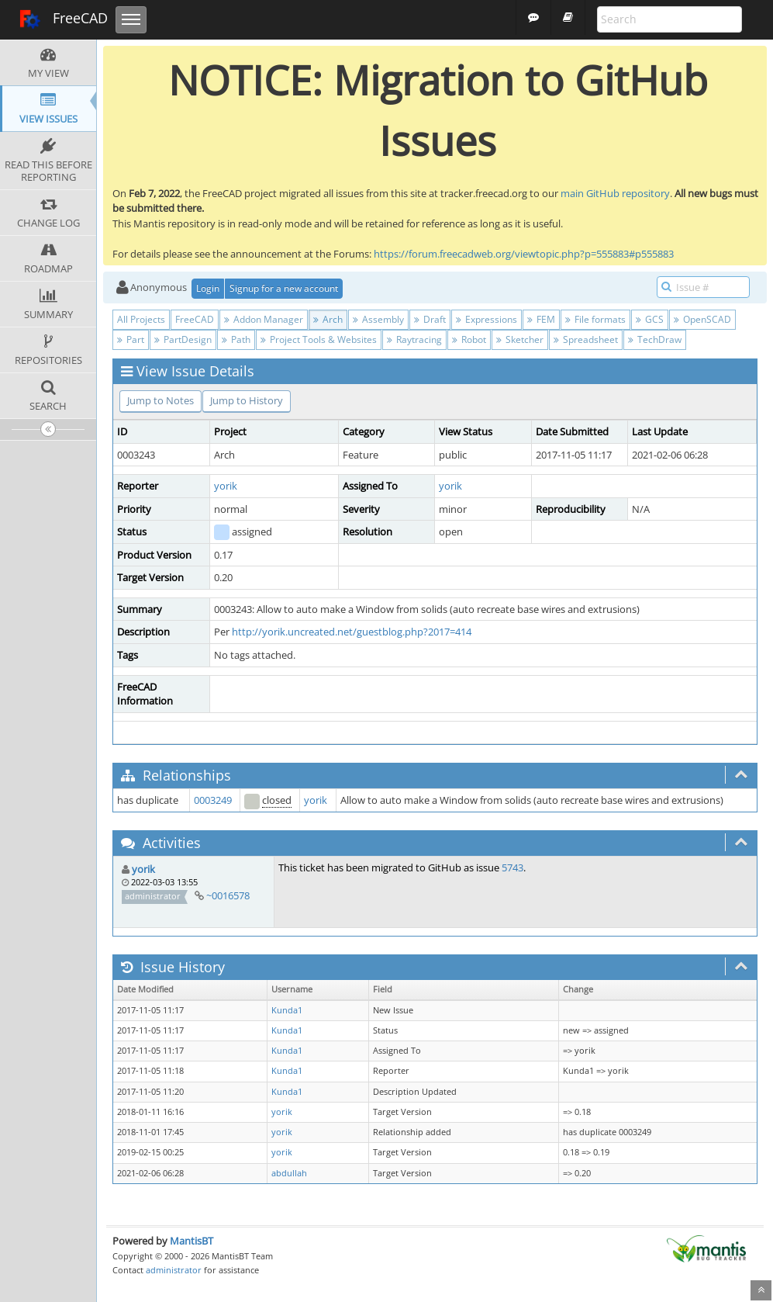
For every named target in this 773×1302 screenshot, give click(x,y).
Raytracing (414, 339)
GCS (650, 319)
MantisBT (191, 1241)
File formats (595, 319)
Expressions (486, 319)
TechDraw (655, 339)
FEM (541, 319)
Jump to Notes (160, 400)
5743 (512, 867)
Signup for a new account (283, 288)
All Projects (141, 319)
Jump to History (246, 400)
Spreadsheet (586, 339)
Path (236, 339)
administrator (174, 1270)
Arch (328, 319)
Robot (469, 339)
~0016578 (228, 895)
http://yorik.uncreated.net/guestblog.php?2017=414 (351, 632)
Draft (430, 319)
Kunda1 (286, 1010)
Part (130, 339)
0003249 (213, 800)
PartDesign (183, 339)
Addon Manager (263, 319)
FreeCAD (63, 19)
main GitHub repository (615, 193)
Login (207, 288)
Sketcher (520, 339)
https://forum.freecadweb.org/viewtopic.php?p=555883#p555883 (524, 254)
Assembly (378, 319)
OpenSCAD (702, 319)
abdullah (289, 1173)
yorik (225, 486)
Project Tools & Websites (319, 339)
